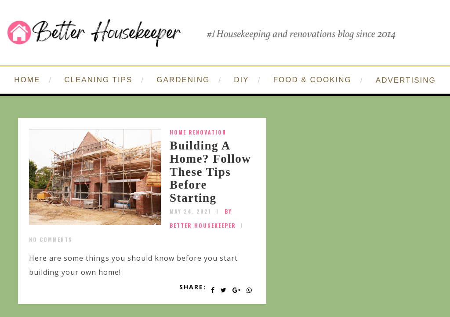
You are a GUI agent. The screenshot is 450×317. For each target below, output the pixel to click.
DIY (241, 80)
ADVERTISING (406, 80)
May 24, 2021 (190, 211)
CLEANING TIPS (98, 80)
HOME (27, 80)
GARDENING (183, 80)
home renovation (198, 132)
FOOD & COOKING (312, 80)
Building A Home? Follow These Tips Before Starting (210, 171)
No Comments (51, 239)
